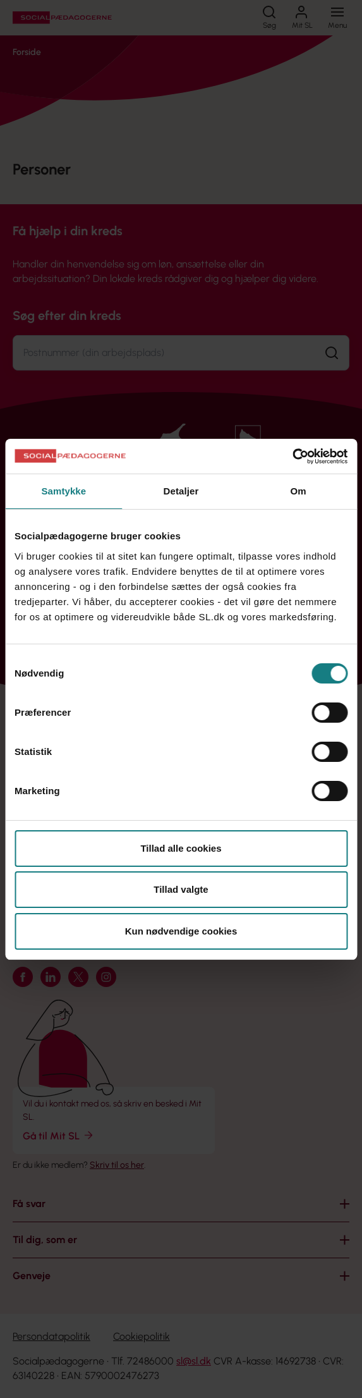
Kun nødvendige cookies (181, 931)
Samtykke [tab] (63, 491)
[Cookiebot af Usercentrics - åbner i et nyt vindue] (292, 456)
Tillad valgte (181, 889)
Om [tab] (298, 491)
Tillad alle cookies (180, 848)
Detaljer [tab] (181, 491)
